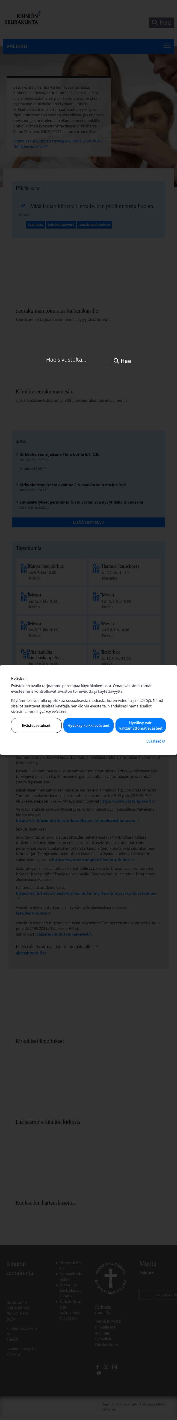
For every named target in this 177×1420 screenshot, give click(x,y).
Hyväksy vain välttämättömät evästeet (140, 725)
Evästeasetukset (36, 725)
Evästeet (156, 741)
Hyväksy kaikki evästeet (88, 725)
